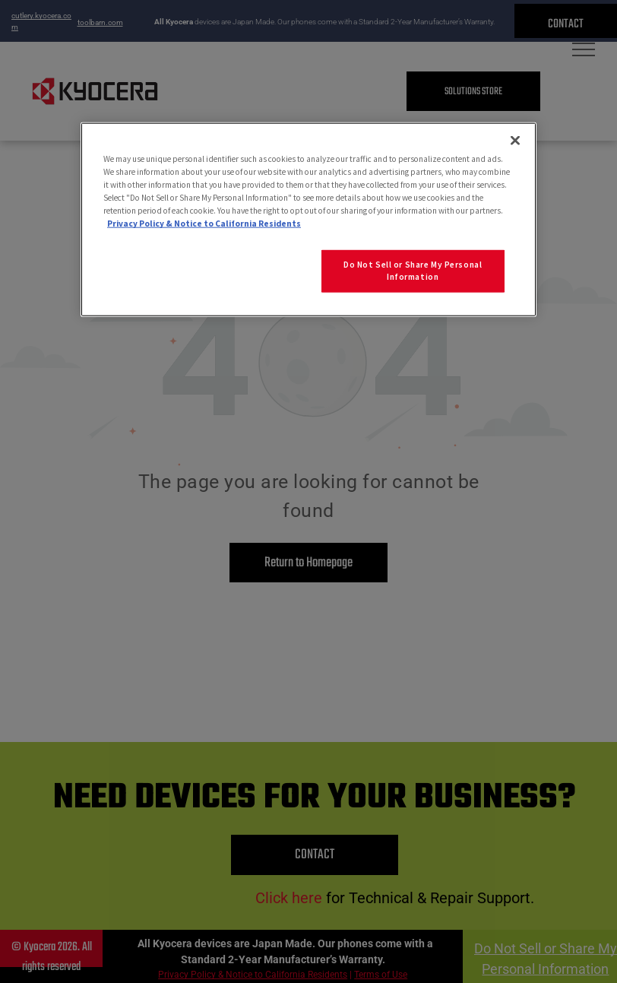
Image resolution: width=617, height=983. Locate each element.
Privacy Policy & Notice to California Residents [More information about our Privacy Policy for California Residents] (204, 223)
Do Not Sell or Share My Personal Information (412, 270)
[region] (308, 219)
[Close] (515, 140)
